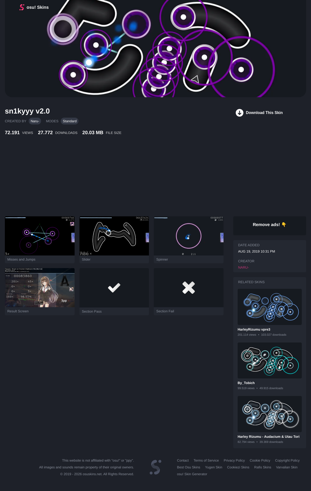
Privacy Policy (234, 460)
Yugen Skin (213, 467)
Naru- (35, 121)
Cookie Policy (260, 460)
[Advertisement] (118, 181)
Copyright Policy (287, 460)
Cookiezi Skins (238, 467)
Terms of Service (206, 460)
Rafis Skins (262, 467)
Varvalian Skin (286, 467)
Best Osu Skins (188, 467)
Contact (183, 460)
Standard (70, 121)
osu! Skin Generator (192, 474)
